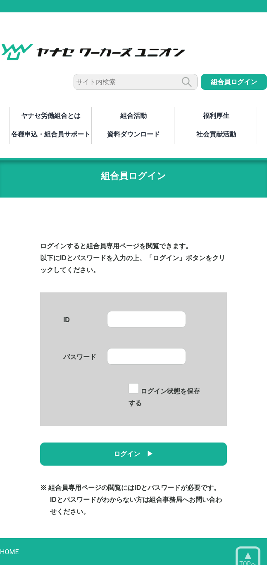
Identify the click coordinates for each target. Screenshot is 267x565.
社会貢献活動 (216, 134)
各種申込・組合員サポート (51, 134)
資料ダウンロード (133, 134)
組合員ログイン (234, 81)
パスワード (79, 356)
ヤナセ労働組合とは (51, 116)
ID (66, 319)
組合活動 (133, 116)
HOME (9, 552)
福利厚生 (216, 116)
